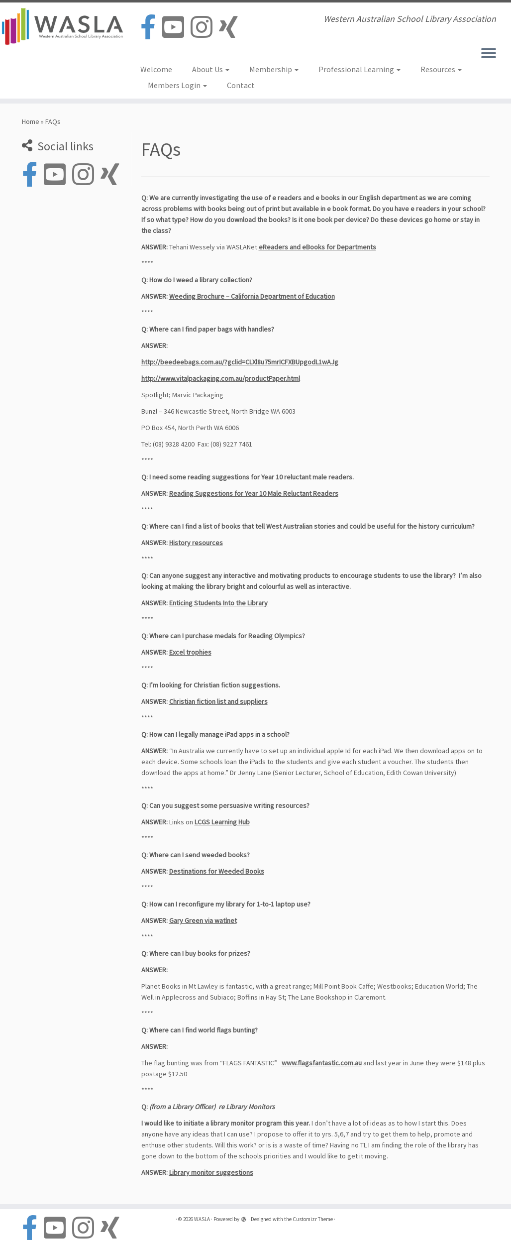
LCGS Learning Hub (222, 821)
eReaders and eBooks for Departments (317, 246)
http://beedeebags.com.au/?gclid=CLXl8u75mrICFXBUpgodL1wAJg (239, 361)
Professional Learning (359, 69)
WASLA (202, 1219)
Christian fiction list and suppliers (218, 701)
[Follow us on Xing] (231, 27)
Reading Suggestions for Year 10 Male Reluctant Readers (253, 493)
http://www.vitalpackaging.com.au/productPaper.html (220, 378)
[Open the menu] (488, 53)
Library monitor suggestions (211, 1172)
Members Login (177, 85)
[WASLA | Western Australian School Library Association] (59, 26)
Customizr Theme (313, 1219)
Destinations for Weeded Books (216, 871)
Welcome (156, 69)
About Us (210, 69)
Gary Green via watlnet (203, 920)
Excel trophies (190, 652)
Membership (274, 69)
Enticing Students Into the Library (218, 602)
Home (30, 121)
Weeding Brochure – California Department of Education (252, 296)
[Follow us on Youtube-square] (176, 27)
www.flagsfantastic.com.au (322, 1062)
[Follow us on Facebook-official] (151, 27)
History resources (196, 542)
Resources (441, 69)
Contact (241, 85)
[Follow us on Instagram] (205, 27)
